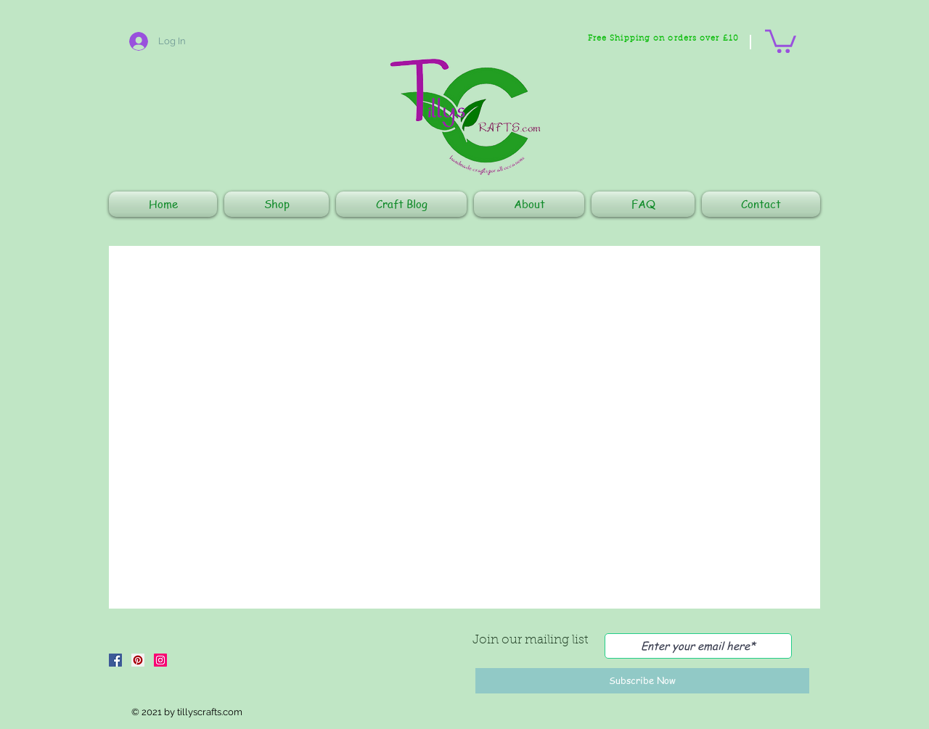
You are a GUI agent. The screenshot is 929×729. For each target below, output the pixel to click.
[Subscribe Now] (642, 680)
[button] (780, 40)
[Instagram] (160, 660)
